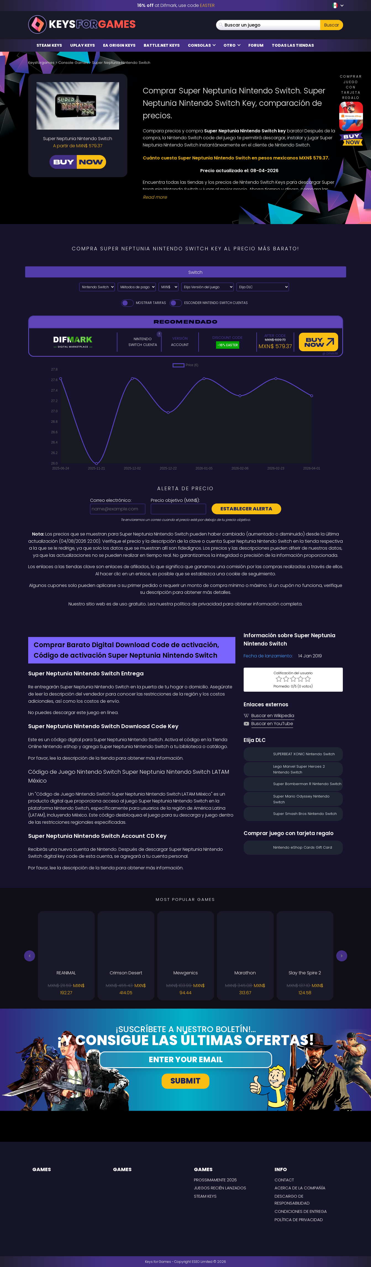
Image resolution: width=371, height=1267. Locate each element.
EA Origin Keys (119, 45)
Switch (185, 271)
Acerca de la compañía (300, 1188)
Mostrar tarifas (143, 302)
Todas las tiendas (293, 45)
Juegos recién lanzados (220, 1188)
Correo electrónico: (110, 500)
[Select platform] (97, 287)
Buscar (331, 25)
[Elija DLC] (262, 287)
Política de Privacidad (299, 1220)
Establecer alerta (246, 508)
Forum (256, 45)
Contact (284, 1180)
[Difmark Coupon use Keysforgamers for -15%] (185, 619)
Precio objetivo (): (175, 500)
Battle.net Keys (162, 45)
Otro (232, 45)
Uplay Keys (82, 45)
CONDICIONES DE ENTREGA (301, 1211)
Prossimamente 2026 (215, 1180)
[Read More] (239, 197)
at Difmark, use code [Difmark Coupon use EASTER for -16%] (176, 5)
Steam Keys (49, 45)
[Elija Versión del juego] (207, 287)
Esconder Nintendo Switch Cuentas (208, 302)
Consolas (202, 45)
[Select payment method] (137, 287)
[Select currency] (168, 287)
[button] (29, 955)
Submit (185, 1080)
